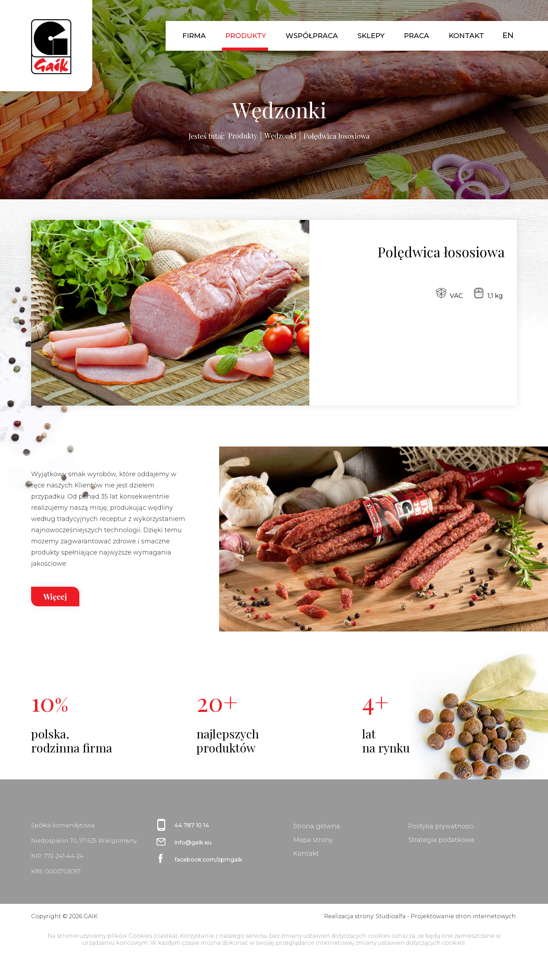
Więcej (55, 596)
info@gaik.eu (192, 842)
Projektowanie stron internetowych (463, 916)
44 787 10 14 (191, 825)
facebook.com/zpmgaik (208, 859)
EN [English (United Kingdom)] (508, 35)
